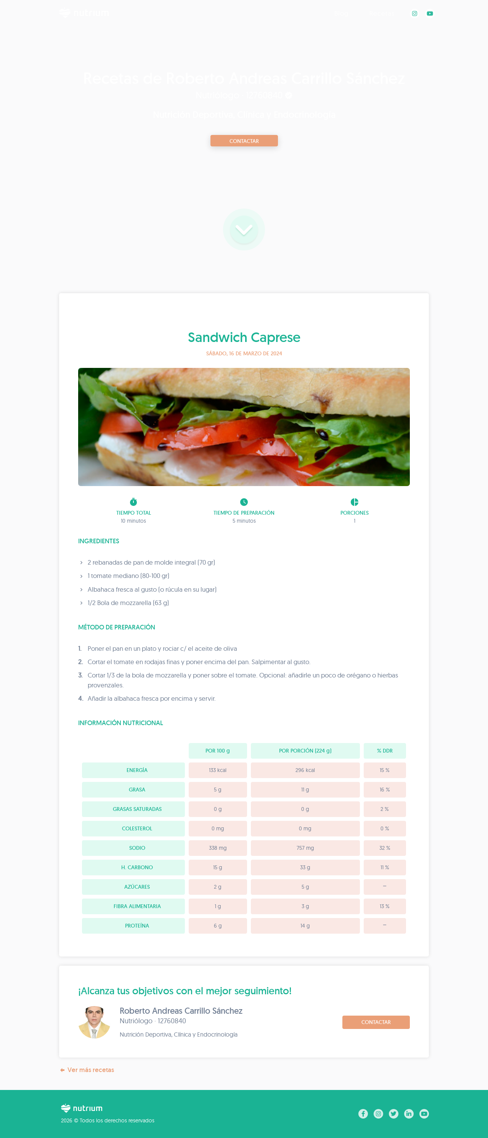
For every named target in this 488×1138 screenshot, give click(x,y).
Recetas (382, 13)
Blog (341, 13)
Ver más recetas (86, 1070)
